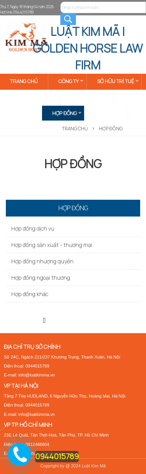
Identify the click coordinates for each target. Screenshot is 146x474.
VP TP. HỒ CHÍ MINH (28, 424)
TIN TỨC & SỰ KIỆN (31, 97)
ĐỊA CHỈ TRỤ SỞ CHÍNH (32, 346)
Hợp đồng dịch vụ (32, 228)
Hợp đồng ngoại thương (40, 277)
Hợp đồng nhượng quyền (42, 261)
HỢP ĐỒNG (64, 113)
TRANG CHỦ (24, 81)
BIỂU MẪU (106, 113)
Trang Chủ (75, 128)
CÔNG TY (68, 81)
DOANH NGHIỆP (88, 97)
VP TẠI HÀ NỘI (21, 385)
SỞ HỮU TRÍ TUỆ (115, 81)
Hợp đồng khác (29, 294)
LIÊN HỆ (19, 129)
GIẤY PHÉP (22, 113)
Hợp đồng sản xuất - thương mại (51, 245)
